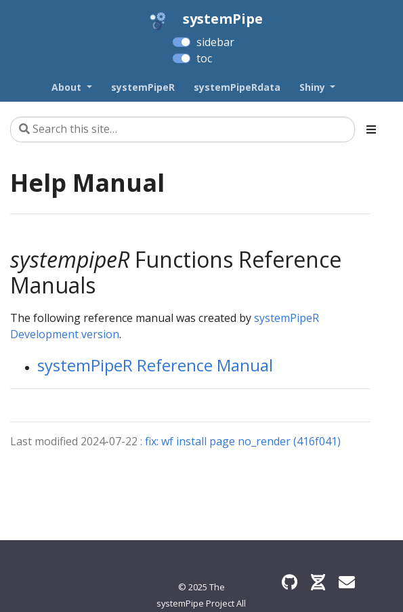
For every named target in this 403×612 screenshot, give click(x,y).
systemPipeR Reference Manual (155, 365)
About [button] (67, 87)
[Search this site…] (182, 129)
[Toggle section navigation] (371, 129)
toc (204, 58)
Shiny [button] (313, 87)
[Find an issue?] (347, 582)
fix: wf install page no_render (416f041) (243, 441)
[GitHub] (289, 582)
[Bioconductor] (318, 582)
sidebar (215, 42)
